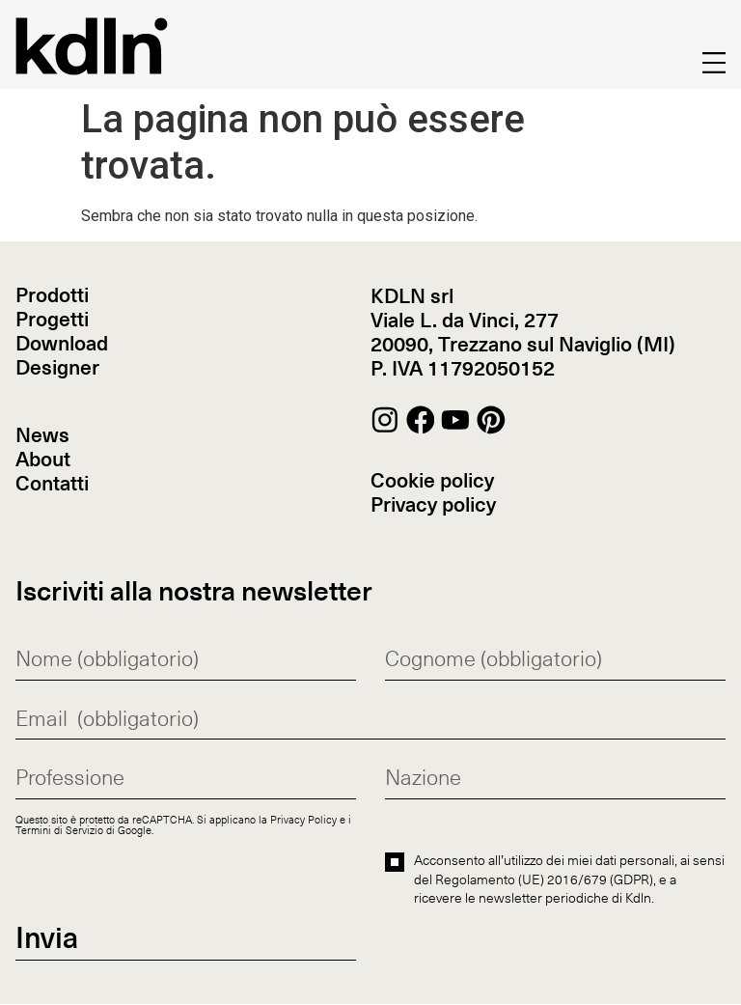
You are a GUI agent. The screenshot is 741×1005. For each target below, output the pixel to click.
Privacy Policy (303, 820)
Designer (57, 369)
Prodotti (52, 297)
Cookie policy (432, 481)
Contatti (52, 485)
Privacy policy (433, 505)
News (42, 437)
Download (61, 345)
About (42, 461)
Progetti (52, 321)
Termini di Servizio (59, 831)
